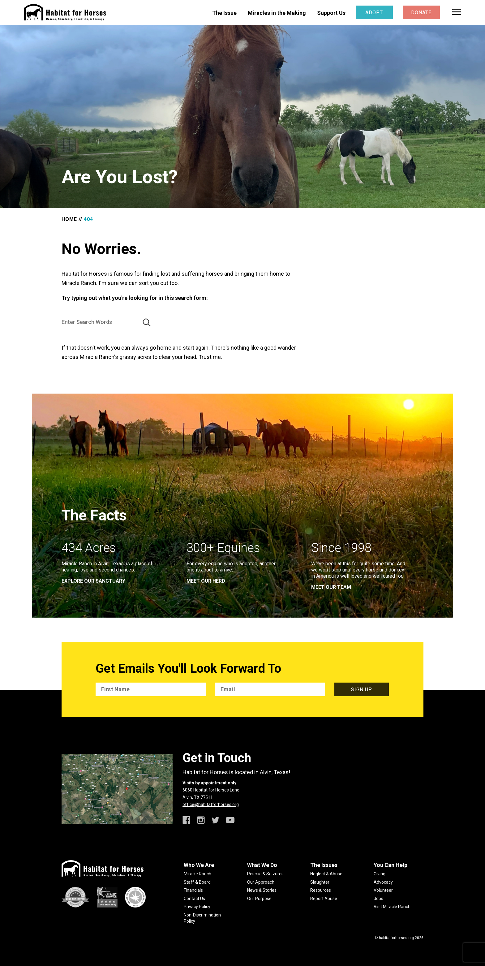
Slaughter (319, 882)
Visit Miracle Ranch (392, 906)
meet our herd (206, 581)
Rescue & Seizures (265, 873)
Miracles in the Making (277, 13)
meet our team (331, 587)
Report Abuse (323, 898)
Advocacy (383, 882)
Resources (320, 890)
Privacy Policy (197, 906)
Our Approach (260, 882)
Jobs (378, 898)
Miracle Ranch (197, 873)
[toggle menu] (456, 12)
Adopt (374, 12)
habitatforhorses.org (396, 938)
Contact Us (194, 898)
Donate (421, 12)
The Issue (224, 13)
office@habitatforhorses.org (210, 804)
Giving (379, 873)
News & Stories (262, 890)
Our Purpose (259, 898)
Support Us (331, 13)
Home (69, 219)
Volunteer (383, 890)
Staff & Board (197, 882)
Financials (193, 890)
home (164, 347)
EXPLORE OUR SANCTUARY (93, 581)
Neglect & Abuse (326, 873)
